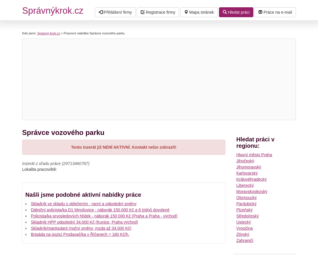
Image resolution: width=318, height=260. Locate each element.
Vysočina (244, 228)
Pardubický (246, 203)
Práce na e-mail (275, 12)
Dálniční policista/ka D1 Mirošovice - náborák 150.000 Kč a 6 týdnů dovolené (100, 210)
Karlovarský (247, 173)
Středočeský (247, 216)
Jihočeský (245, 161)
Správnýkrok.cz (53, 11)
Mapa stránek (199, 12)
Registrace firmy (158, 12)
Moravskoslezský (252, 191)
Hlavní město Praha (254, 154)
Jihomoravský (249, 167)
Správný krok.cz (48, 33)
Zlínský (242, 234)
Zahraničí (244, 240)
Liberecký (245, 185)
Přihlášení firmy (115, 12)
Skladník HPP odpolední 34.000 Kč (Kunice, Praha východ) (84, 222)
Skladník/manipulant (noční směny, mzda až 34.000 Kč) (81, 228)
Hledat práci (236, 12)
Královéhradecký (251, 179)
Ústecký (243, 222)
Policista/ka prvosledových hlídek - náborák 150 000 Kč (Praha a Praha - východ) (104, 216)
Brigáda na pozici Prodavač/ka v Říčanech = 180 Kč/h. (80, 234)
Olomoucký (246, 197)
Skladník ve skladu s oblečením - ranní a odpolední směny (84, 203)
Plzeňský (244, 210)
